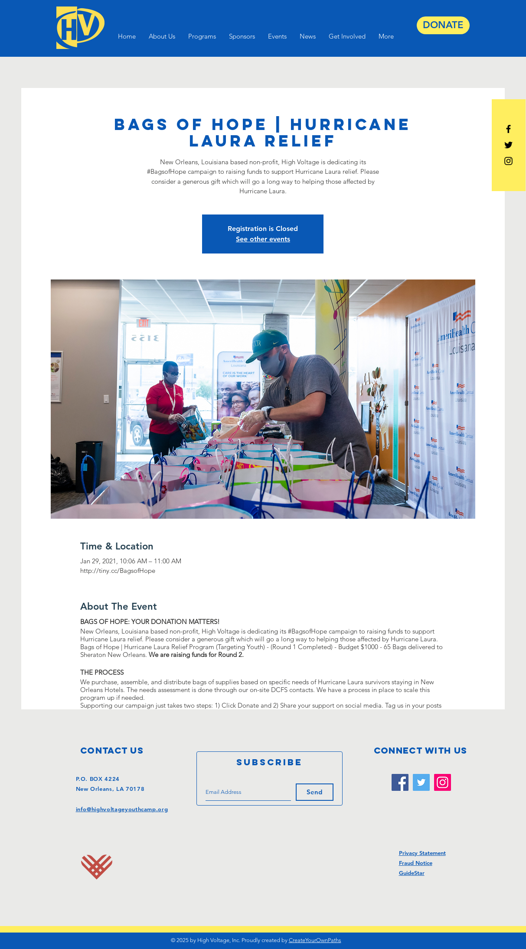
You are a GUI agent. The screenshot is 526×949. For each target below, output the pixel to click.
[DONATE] (443, 25)
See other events (263, 239)
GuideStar (412, 872)
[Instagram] (442, 782)
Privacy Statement (422, 852)
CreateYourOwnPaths (315, 940)
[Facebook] (400, 782)
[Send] (314, 792)
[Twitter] (421, 782)
